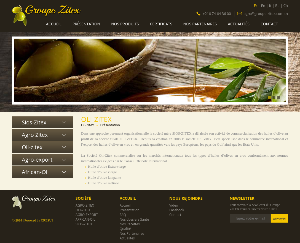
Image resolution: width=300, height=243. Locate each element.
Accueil (53, 23)
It (270, 5)
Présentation (86, 23)
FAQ (123, 214)
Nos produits (125, 23)
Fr (255, 5)
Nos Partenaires (200, 23)
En (263, 5)
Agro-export (37, 159)
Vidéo (173, 205)
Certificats (161, 23)
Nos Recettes (130, 224)
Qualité (125, 228)
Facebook (176, 210)
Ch (285, 5)
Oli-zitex (32, 147)
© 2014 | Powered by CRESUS (32, 220)
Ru (277, 5)
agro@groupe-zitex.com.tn (266, 13)
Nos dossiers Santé (134, 219)
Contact (269, 23)
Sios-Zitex (34, 122)
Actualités (239, 23)
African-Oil (35, 172)
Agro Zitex (35, 134)
